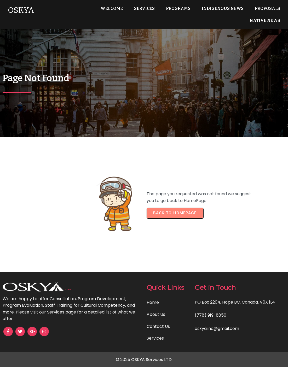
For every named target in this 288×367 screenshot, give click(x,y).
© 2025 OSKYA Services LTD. (144, 360)
